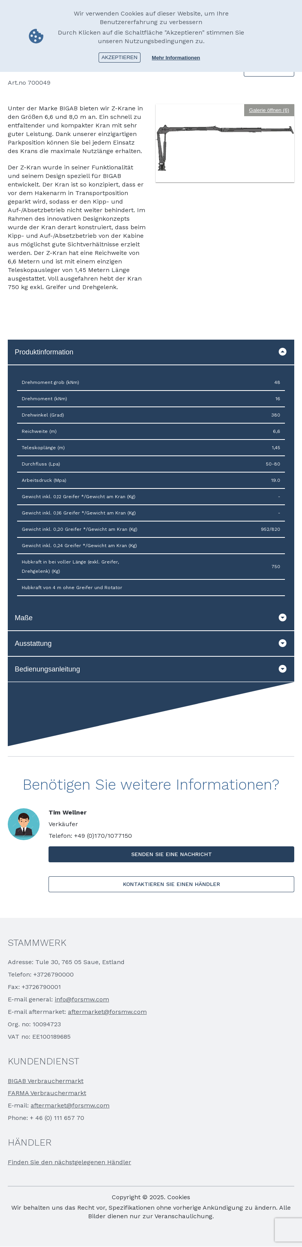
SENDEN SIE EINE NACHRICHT (171, 854)
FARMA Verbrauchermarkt (47, 1093)
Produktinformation (151, 352)
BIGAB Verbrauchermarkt (45, 1081)
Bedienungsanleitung (151, 669)
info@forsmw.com (82, 999)
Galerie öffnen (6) (269, 110)
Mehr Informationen (176, 57)
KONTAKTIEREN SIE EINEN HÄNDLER (171, 884)
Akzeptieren (120, 57)
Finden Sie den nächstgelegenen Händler (69, 1162)
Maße (151, 617)
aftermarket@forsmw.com (107, 1011)
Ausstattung (151, 643)
